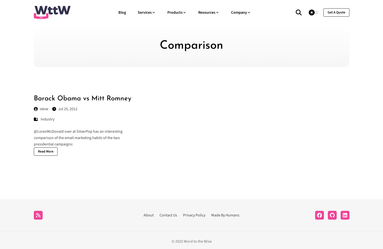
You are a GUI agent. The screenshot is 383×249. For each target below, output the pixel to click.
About (149, 215)
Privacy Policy (194, 215)
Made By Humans (225, 215)
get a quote (336, 12)
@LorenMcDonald (49, 131)
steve (41, 109)
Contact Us (168, 215)
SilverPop (84, 131)
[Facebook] (319, 215)
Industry (47, 119)
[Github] (332, 215)
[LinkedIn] (345, 215)
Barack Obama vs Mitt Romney (82, 98)
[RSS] (38, 215)
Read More (45, 151)
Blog (122, 12)
